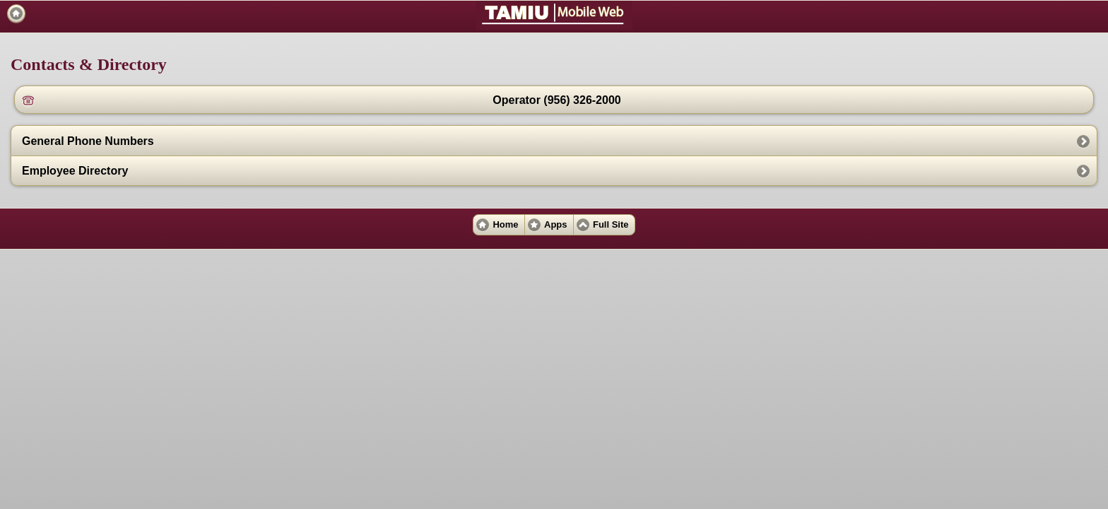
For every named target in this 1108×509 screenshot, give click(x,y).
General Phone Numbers (88, 141)
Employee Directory (75, 171)
